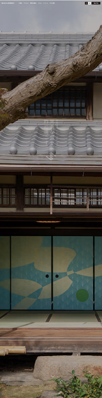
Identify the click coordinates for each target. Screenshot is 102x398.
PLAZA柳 (52, 3)
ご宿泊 (20, 3)
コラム (40, 3)
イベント (45, 3)
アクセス (26, 3)
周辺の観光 (33, 3)
